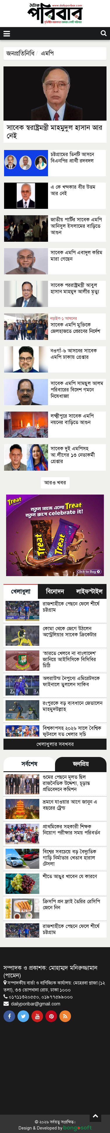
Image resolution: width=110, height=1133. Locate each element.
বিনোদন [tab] (55, 591)
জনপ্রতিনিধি (20, 53)
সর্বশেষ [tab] (29, 764)
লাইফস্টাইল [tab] (89, 591)
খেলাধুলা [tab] (20, 591)
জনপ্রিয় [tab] (81, 764)
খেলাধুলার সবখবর (55, 744)
